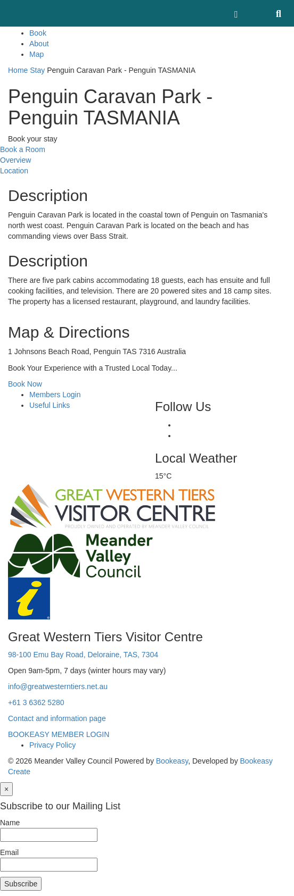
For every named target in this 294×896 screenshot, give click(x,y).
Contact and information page (57, 718)
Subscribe (20, 884)
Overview (15, 160)
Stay (37, 70)
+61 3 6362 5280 (36, 702)
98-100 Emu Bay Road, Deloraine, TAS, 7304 (83, 654)
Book (37, 33)
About (39, 43)
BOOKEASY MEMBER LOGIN (58, 734)
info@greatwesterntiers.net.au (58, 686)
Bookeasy (172, 761)
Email (9, 852)
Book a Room (22, 149)
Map (36, 54)
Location (14, 170)
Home (18, 70)
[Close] (6, 789)
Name (10, 822)
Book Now (25, 384)
